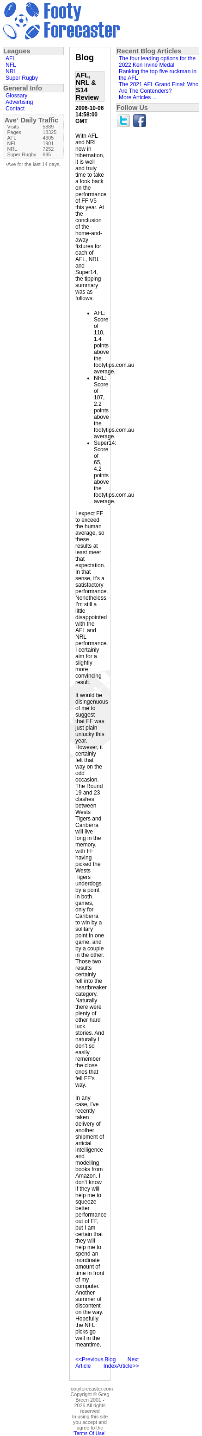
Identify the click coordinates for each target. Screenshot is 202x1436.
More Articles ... (138, 97)
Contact (15, 108)
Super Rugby (22, 78)
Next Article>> (128, 1362)
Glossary (16, 95)
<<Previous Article (89, 1362)
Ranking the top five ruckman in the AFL (157, 74)
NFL (11, 65)
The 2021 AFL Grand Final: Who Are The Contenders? (158, 87)
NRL (11, 71)
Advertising (19, 102)
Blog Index (110, 1362)
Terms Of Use (89, 1433)
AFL (11, 58)
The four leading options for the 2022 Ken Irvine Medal (157, 61)
